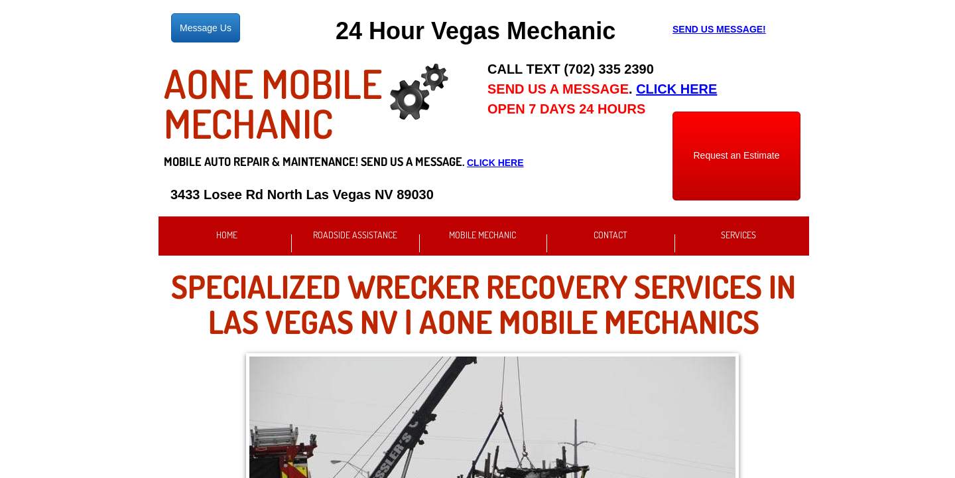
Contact (610, 234)
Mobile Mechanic (482, 234)
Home (226, 234)
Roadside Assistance (355, 234)
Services (738, 234)
